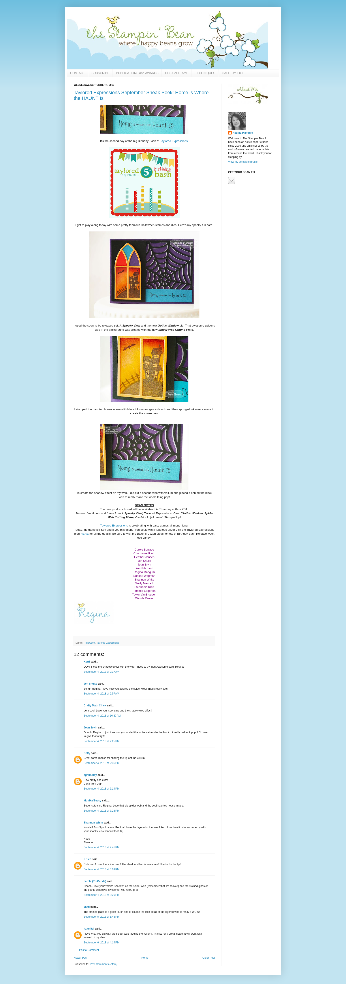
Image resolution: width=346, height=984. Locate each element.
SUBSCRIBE (100, 73)
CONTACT (77, 73)
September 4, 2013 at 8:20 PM (101, 894)
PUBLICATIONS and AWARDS (137, 73)
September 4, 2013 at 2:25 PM (101, 741)
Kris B (87, 859)
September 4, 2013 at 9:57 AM (101, 693)
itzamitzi (89, 928)
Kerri (87, 661)
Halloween (89, 642)
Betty (87, 753)
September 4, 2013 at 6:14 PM (101, 788)
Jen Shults (90, 683)
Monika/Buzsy (92, 800)
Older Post (208, 957)
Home (145, 957)
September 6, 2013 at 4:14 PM (101, 942)
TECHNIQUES (205, 73)
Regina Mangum (243, 132)
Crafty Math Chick (95, 705)
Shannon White (93, 822)
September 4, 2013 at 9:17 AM (101, 671)
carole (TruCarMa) (95, 881)
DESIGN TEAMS (176, 73)
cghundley (90, 775)
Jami (87, 906)
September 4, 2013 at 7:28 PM (101, 810)
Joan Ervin (90, 727)
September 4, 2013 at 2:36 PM (101, 763)
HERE (85, 533)
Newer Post (80, 957)
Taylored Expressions (174, 141)
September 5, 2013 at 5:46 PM (101, 916)
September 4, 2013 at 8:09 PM (101, 869)
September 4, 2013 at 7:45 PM (101, 847)
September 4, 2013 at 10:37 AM (102, 715)
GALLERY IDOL (233, 73)
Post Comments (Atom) (103, 964)
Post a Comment (89, 950)
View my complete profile (243, 161)
